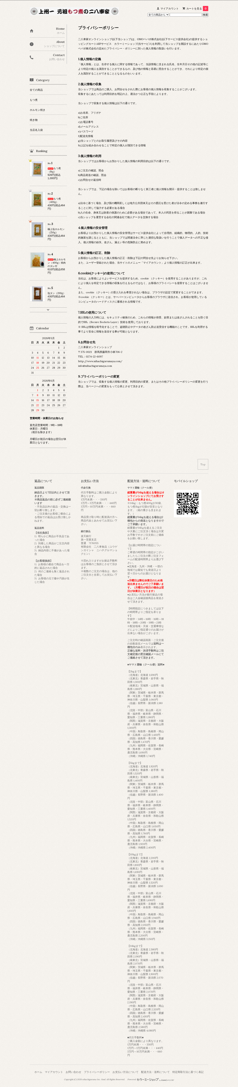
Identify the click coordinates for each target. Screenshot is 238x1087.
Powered (150, 1079)
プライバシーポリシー (97, 1072)
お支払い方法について (125, 1072)
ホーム (38, 1072)
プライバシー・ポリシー (121, 48)
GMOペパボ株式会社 (149, 39)
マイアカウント (169, 8)
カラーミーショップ (126, 43)
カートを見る (197, 8)
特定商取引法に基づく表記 (188, 1072)
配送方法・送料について (155, 1072)
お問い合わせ (73, 1072)
